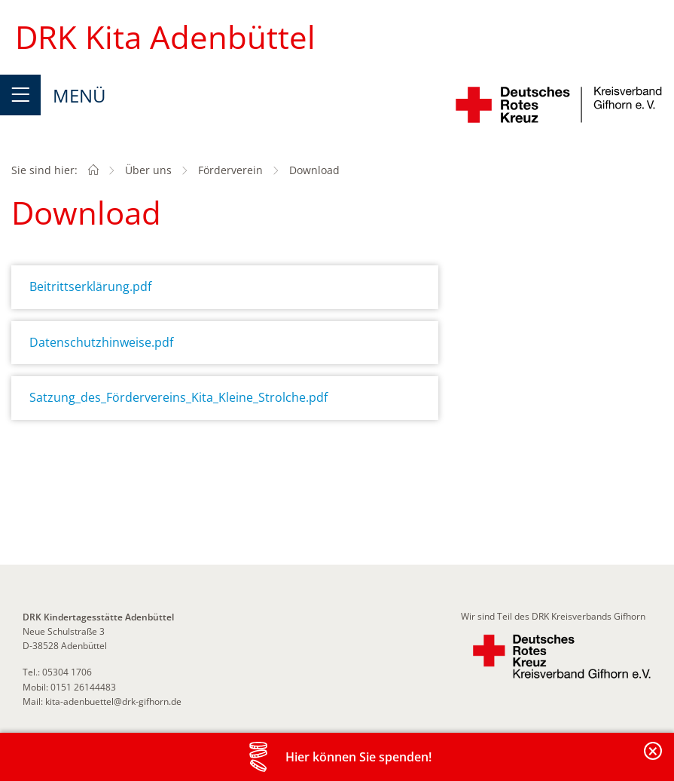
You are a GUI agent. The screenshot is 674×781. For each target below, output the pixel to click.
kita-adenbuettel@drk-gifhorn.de (113, 701)
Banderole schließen (653, 759)
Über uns (148, 170)
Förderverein (230, 170)
